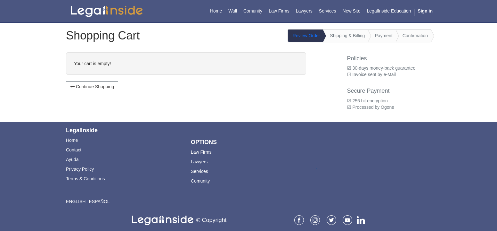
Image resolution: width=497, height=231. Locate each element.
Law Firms (201, 152)
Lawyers (199, 161)
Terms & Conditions (85, 178)
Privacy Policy (80, 169)
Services (199, 171)
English (76, 201)
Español (99, 201)
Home (72, 140)
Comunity (200, 181)
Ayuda (72, 159)
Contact (73, 149)
